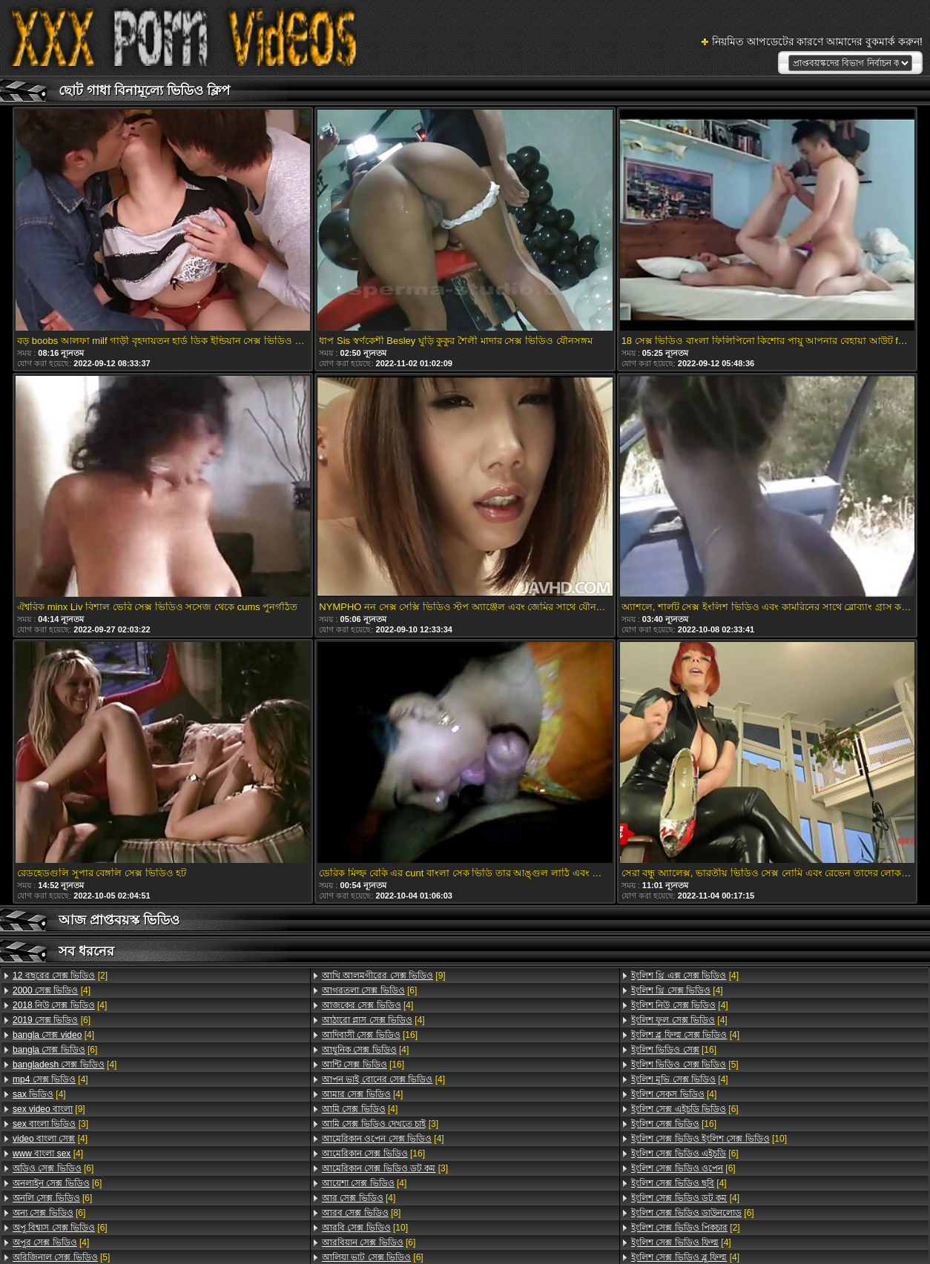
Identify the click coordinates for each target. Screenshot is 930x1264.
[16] (370, 1035)
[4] (51, 990)
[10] (365, 1227)
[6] (51, 1020)
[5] (685, 1064)
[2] (60, 975)
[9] (49, 1109)
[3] (50, 1124)
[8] (361, 1213)
